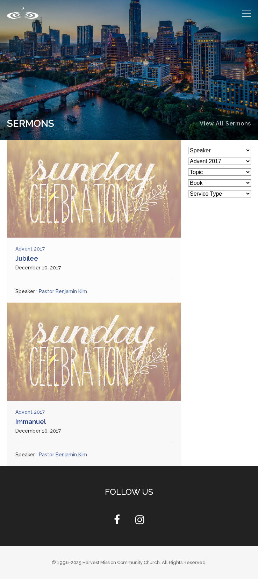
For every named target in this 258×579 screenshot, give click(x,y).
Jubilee (26, 258)
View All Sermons (225, 123)
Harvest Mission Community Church (121, 562)
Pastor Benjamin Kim (63, 291)
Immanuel (30, 421)
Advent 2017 (30, 249)
